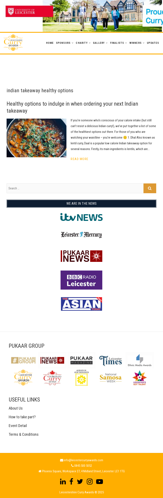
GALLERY (99, 42)
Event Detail (18, 425)
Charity (81, 42)
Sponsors (63, 42)
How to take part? (22, 417)
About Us (16, 408)
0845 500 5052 (83, 466)
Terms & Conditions (24, 434)
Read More (80, 159)
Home (50, 42)
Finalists (117, 42)
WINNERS (135, 42)
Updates (153, 42)
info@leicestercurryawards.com (83, 460)
